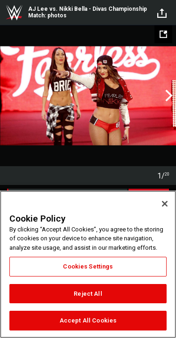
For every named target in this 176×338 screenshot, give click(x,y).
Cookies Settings (88, 266)
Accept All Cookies (88, 320)
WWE (14, 13)
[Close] (164, 203)
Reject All (88, 293)
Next (168, 96)
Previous (8, 96)
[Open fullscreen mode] (163, 34)
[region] (88, 264)
